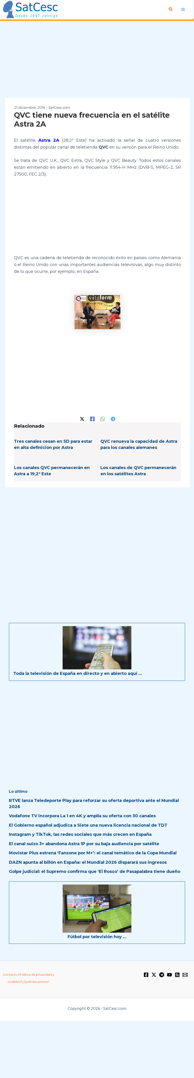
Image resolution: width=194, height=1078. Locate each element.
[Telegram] (113, 418)
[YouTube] (169, 974)
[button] (171, 9)
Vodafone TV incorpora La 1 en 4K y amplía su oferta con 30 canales (82, 815)
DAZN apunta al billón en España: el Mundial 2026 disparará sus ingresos (88, 861)
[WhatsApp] (102, 418)
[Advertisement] (97, 60)
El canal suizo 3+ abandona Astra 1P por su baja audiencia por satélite (84, 843)
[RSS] (177, 974)
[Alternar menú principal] (183, 9)
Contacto (10, 974)
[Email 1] (185, 974)
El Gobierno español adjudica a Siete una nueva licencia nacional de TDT (88, 824)
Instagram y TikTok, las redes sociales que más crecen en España (80, 833)
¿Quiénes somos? (36, 981)
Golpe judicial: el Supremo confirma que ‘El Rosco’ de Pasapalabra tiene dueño (94, 871)
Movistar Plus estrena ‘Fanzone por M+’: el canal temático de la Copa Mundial (93, 852)
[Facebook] (92, 418)
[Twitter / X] (82, 418)
